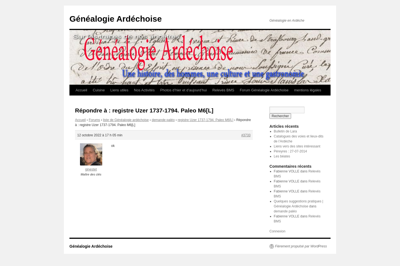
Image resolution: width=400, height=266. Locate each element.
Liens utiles (119, 90)
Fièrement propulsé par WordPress (301, 246)
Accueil (81, 90)
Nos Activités (144, 90)
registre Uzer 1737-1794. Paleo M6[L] (205, 120)
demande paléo (163, 120)
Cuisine (99, 90)
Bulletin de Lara (285, 131)
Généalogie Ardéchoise (115, 18)
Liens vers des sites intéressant (297, 146)
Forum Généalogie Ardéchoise (264, 90)
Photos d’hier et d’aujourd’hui (183, 90)
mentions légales (307, 90)
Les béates (282, 156)
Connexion (277, 231)
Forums (94, 120)
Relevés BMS (223, 90)
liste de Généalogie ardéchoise (126, 120)
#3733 (246, 135)
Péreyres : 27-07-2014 (290, 151)
